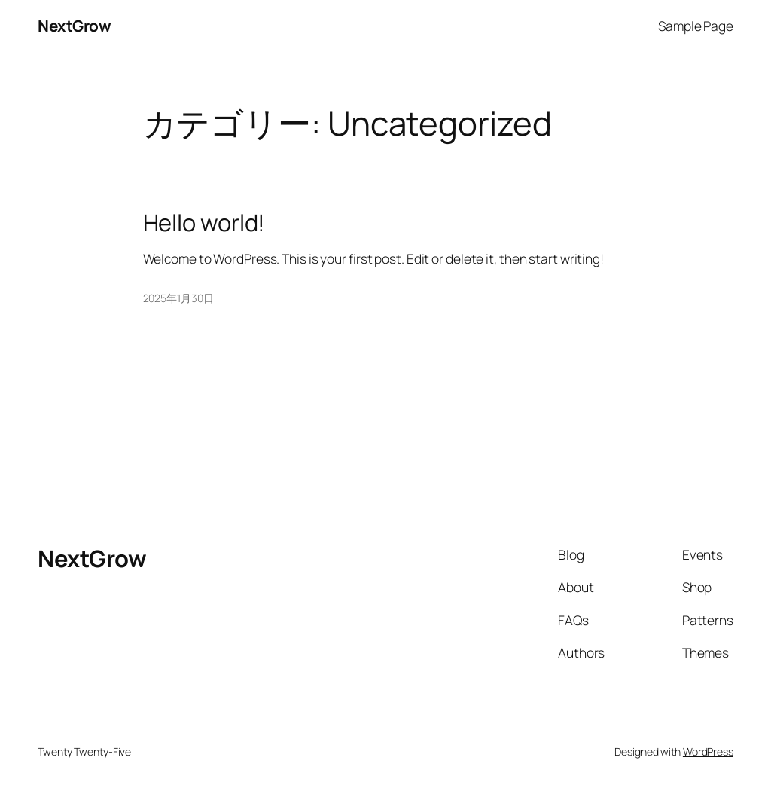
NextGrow (74, 25)
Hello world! (204, 222)
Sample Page (695, 26)
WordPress (708, 751)
